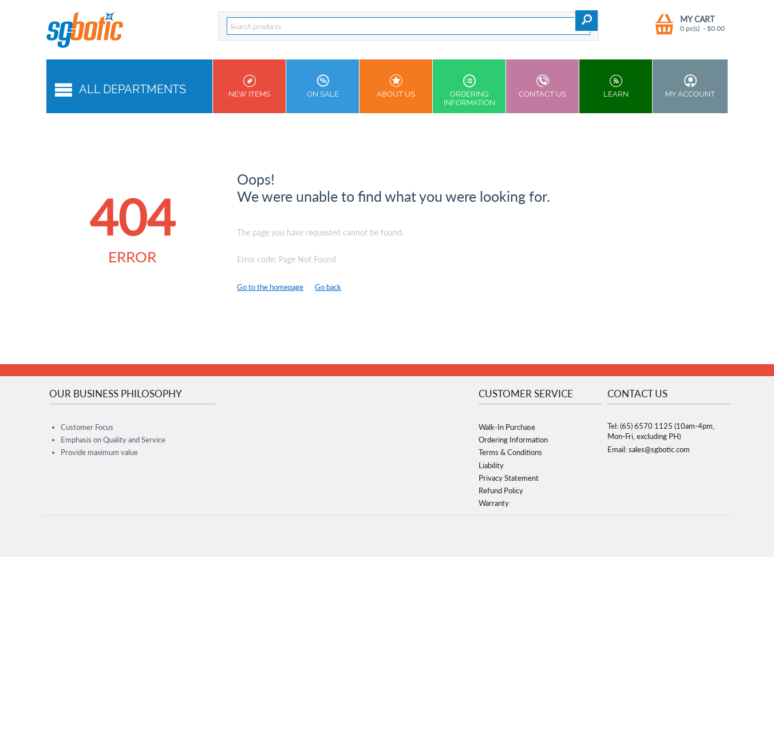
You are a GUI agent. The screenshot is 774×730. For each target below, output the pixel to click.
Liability (491, 465)
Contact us (542, 86)
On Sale (323, 86)
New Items (249, 86)
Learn (616, 86)
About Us (396, 86)
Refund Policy (501, 490)
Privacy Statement (509, 477)
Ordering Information (469, 90)
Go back (328, 287)
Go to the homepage (270, 287)
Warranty (494, 503)
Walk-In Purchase (507, 427)
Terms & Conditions (510, 452)
